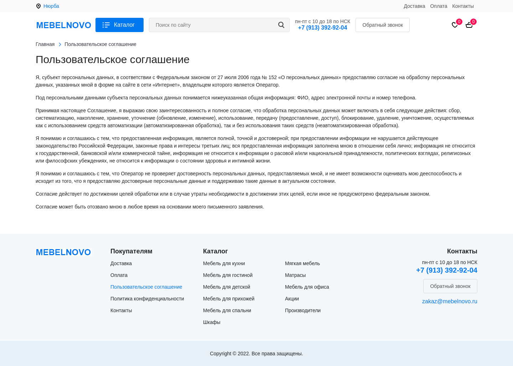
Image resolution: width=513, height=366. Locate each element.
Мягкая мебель (302, 263)
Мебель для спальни (227, 310)
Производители (303, 310)
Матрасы (295, 275)
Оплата (438, 6)
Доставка (414, 6)
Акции (292, 298)
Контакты (463, 6)
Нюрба (51, 6)
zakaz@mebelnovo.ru (449, 301)
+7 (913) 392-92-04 (322, 28)
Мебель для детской (226, 287)
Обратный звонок (383, 25)
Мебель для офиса (307, 287)
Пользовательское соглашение (146, 287)
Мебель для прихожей (228, 298)
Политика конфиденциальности (147, 298)
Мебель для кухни (224, 263)
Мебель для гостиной (228, 275)
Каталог (124, 25)
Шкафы (212, 322)
